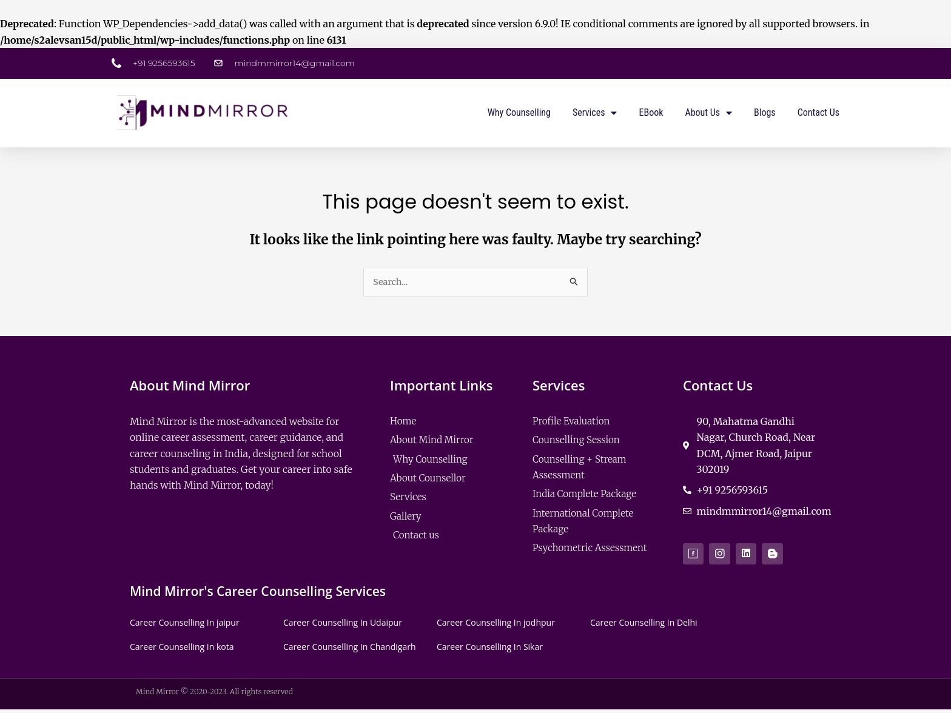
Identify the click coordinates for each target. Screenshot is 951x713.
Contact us (818, 112)
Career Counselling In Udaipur (342, 626)
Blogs (765, 112)
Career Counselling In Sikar (490, 649)
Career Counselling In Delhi (643, 626)
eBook (651, 112)
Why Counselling (519, 112)
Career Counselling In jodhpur (496, 626)
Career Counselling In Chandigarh (349, 649)
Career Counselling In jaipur (185, 626)
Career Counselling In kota (182, 649)
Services (595, 113)
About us (708, 113)
